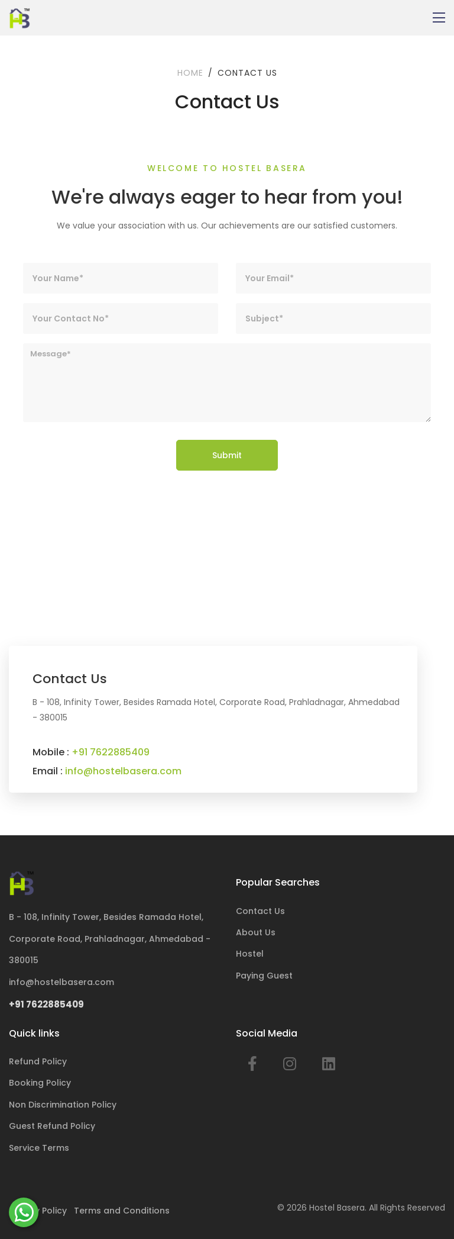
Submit (227, 455)
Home (190, 73)
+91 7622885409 (111, 752)
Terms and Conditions (122, 1211)
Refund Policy (38, 1061)
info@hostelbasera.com (123, 771)
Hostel (250, 954)
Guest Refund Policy (52, 1126)
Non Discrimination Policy (62, 1105)
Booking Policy (40, 1083)
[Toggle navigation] (439, 18)
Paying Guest (264, 975)
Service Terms (39, 1148)
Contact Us (260, 911)
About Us (255, 932)
